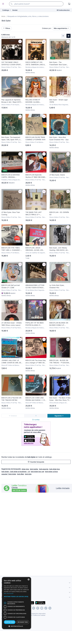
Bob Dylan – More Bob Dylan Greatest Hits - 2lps (59, 138)
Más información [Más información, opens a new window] (43, 595)
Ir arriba (36, 420)
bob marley (34, 469)
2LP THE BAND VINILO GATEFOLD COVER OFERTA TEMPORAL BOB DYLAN (11, 63)
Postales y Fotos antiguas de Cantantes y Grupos (10, 180)
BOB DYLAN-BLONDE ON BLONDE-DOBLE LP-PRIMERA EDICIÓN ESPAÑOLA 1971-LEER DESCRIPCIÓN (58, 324)
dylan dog (25, 469)
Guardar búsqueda (36, 462)
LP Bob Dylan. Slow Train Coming (10, 213)
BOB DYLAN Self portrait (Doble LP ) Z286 (10, 286)
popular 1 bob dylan (9, 474)
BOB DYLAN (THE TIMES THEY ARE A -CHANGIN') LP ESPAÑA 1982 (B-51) (11, 249)
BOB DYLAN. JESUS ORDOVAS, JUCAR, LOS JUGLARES (34, 249)
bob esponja (43, 469)
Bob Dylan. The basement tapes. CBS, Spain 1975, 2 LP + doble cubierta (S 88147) (10, 138)
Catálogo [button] (5, 10)
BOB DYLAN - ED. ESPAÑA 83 (59, 213)
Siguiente (59, 416)
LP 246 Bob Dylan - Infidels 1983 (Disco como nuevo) (11, 324)
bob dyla (28, 474)
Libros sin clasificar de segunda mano (35, 253)
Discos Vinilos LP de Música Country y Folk (34, 142)
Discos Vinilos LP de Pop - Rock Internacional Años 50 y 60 (11, 67)
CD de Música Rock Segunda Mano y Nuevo (58, 105)
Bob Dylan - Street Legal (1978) (58, 101)
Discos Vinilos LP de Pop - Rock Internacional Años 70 (59, 67)
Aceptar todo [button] (19, 622)
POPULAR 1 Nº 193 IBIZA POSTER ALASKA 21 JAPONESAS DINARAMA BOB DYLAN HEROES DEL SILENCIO (35, 324)
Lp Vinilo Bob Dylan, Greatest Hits (56, 286)
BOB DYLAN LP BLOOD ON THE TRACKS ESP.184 (11, 399)
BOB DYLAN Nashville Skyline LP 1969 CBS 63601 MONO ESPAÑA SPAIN (35, 176)
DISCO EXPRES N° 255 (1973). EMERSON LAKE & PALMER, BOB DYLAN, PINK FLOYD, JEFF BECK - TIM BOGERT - (35, 63)
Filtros (6, 28)
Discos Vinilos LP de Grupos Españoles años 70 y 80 (10, 105)
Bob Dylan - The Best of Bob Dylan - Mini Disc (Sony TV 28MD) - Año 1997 (59, 399)
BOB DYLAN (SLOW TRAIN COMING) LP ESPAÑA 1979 (35, 138)
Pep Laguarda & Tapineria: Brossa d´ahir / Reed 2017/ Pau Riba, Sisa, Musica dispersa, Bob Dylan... (11, 101)
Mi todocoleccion (63, 10)
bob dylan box (54, 469)
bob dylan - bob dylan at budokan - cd (16, 472)
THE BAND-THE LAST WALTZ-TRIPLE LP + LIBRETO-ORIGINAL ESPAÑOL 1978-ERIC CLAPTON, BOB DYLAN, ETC (34, 213)
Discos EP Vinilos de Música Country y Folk (34, 403)
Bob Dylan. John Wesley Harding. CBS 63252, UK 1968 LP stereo (58, 249)
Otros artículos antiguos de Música (57, 403)
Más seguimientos (61, 28)
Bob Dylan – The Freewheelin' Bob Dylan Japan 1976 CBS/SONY (58, 63)
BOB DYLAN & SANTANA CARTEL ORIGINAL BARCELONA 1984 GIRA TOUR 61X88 (10, 176)
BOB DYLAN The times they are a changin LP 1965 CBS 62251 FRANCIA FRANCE (35, 361)
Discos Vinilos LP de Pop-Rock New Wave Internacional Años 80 (11, 328)
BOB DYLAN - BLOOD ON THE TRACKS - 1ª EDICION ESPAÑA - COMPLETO (59, 361)
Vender (15, 10)
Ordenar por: (46, 28)
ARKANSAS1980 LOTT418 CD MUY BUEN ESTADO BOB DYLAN (34, 286)
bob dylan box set (37, 472)
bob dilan (20, 474)
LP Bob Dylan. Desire (57, 175)
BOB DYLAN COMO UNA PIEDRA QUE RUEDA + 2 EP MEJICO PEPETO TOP (35, 399)
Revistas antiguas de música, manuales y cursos (34, 67)
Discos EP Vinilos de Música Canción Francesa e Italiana (10, 365)
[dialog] (36, 608)
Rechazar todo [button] (52, 622)
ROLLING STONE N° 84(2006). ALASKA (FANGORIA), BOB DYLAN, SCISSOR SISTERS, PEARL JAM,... (35, 101)
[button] (36, 599)
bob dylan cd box (51, 472)
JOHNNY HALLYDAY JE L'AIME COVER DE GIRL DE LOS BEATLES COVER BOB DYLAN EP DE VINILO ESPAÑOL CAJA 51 (11, 361)
